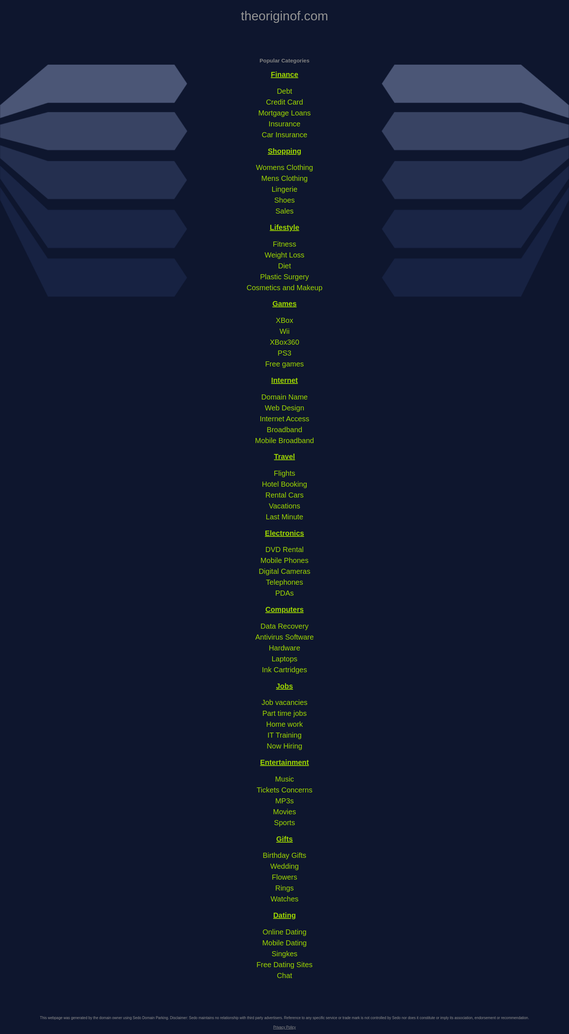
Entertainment (284, 762)
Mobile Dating (284, 943)
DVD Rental (284, 550)
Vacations (284, 506)
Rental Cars (284, 495)
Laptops (284, 659)
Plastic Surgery (284, 277)
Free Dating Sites (285, 965)
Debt (284, 91)
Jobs (284, 686)
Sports (284, 823)
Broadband (284, 430)
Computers (284, 609)
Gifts (284, 839)
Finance (284, 74)
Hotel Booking (284, 484)
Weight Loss (284, 255)
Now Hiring (284, 746)
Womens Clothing (284, 167)
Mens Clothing (284, 178)
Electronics (284, 533)
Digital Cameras (284, 571)
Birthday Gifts (284, 855)
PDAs (284, 593)
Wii (284, 331)
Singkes (284, 954)
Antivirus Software (284, 637)
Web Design (284, 408)
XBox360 (284, 342)
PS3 (284, 353)
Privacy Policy (284, 1027)
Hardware (284, 648)
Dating (284, 915)
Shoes (284, 200)
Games (285, 304)
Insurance (284, 124)
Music (284, 779)
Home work (284, 724)
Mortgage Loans (284, 113)
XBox (284, 320)
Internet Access (285, 419)
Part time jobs (284, 713)
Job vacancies (285, 702)
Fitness (284, 244)
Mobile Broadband (284, 441)
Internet (284, 380)
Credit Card (284, 102)
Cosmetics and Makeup (285, 288)
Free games (284, 364)
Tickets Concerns (284, 790)
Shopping (284, 151)
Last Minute (284, 517)
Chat (284, 976)
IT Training (284, 735)
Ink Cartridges (284, 670)
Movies (284, 812)
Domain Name (284, 397)
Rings (284, 888)
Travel (284, 457)
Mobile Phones (284, 560)
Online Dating (284, 932)
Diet (284, 266)
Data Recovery (284, 626)
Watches (284, 899)
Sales (284, 211)
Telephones (284, 582)
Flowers (284, 877)
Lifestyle (284, 227)
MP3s (284, 801)
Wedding (284, 866)
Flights (284, 473)
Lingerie (284, 189)
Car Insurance (284, 135)
